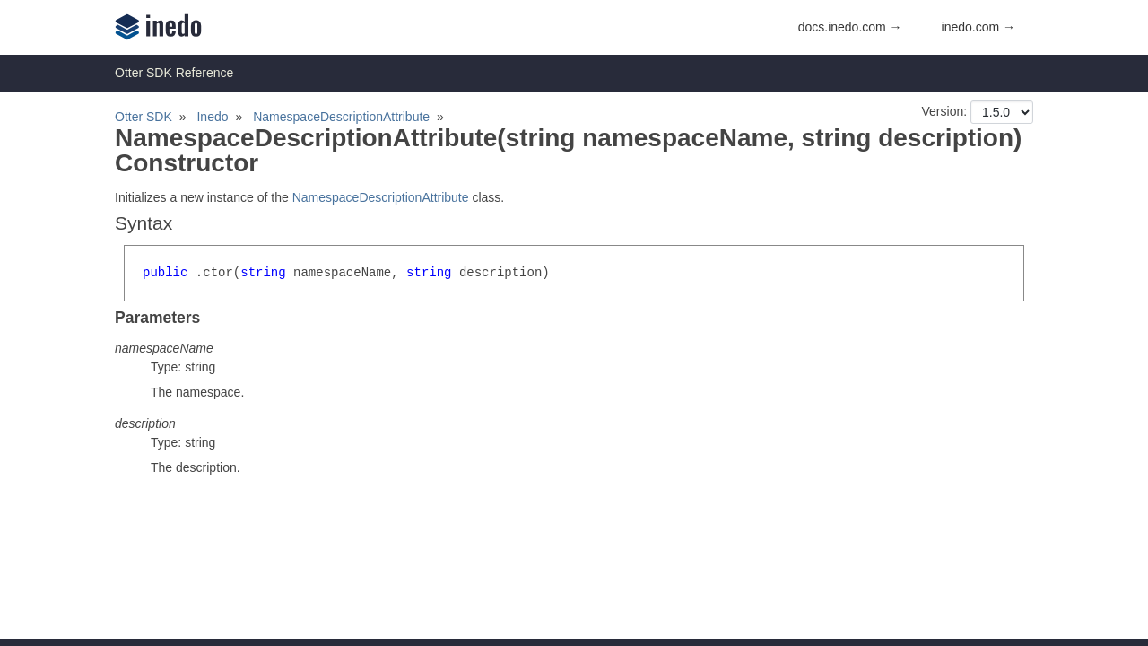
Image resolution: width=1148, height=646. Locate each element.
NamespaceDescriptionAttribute (341, 116)
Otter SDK (143, 116)
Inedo (212, 116)
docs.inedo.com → (850, 27)
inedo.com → (978, 27)
